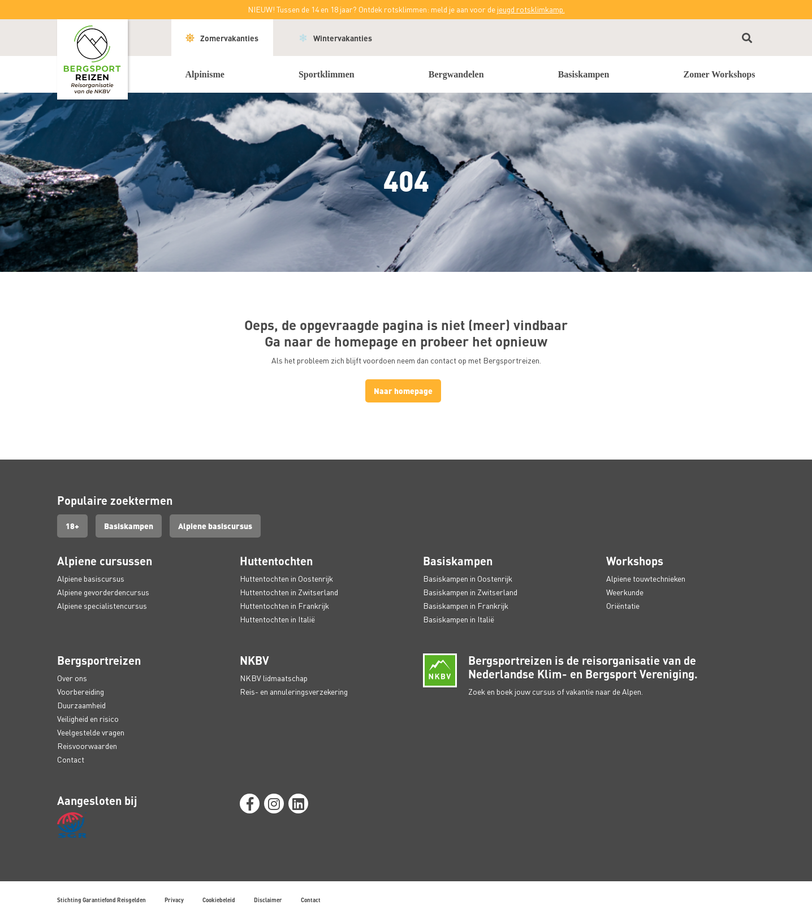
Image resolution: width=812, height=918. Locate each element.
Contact (70, 759)
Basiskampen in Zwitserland (470, 592)
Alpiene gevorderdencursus (103, 592)
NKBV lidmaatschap (274, 678)
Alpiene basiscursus (215, 526)
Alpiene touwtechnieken (645, 578)
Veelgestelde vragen (90, 732)
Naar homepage (403, 391)
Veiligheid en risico (88, 719)
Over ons (72, 678)
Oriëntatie (623, 605)
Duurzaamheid (81, 705)
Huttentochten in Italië (277, 619)
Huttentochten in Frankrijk (284, 605)
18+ (72, 526)
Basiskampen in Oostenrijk (467, 578)
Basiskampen (128, 526)
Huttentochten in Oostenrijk (286, 578)
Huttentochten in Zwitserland (289, 592)
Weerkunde (624, 592)
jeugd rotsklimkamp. (531, 9)
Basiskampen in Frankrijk (465, 605)
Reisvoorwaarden (87, 746)
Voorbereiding (80, 691)
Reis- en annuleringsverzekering (294, 691)
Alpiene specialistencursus (102, 605)
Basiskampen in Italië (458, 619)
